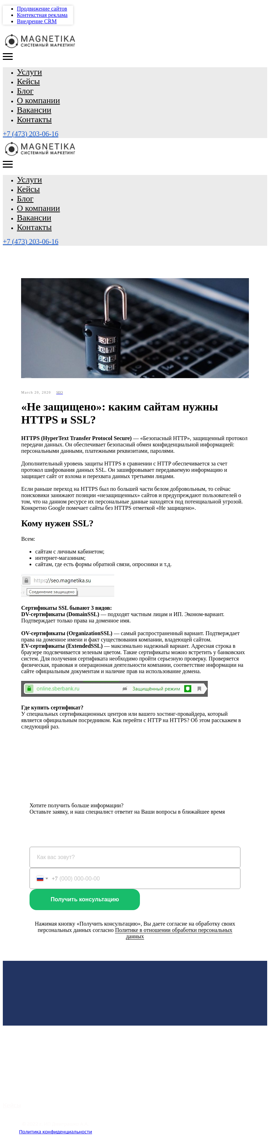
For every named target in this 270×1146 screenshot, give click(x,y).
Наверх (55, 1141)
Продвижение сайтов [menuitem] (42, 9)
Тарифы (14, 1096)
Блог (25, 90)
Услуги (29, 71)
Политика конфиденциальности (55, 1132)
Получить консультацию (85, 900)
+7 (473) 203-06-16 (30, 134)
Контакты (34, 119)
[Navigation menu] (8, 56)
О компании (38, 100)
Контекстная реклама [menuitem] (42, 15)
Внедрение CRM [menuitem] (37, 21)
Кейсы (28, 81)
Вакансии (34, 109)
